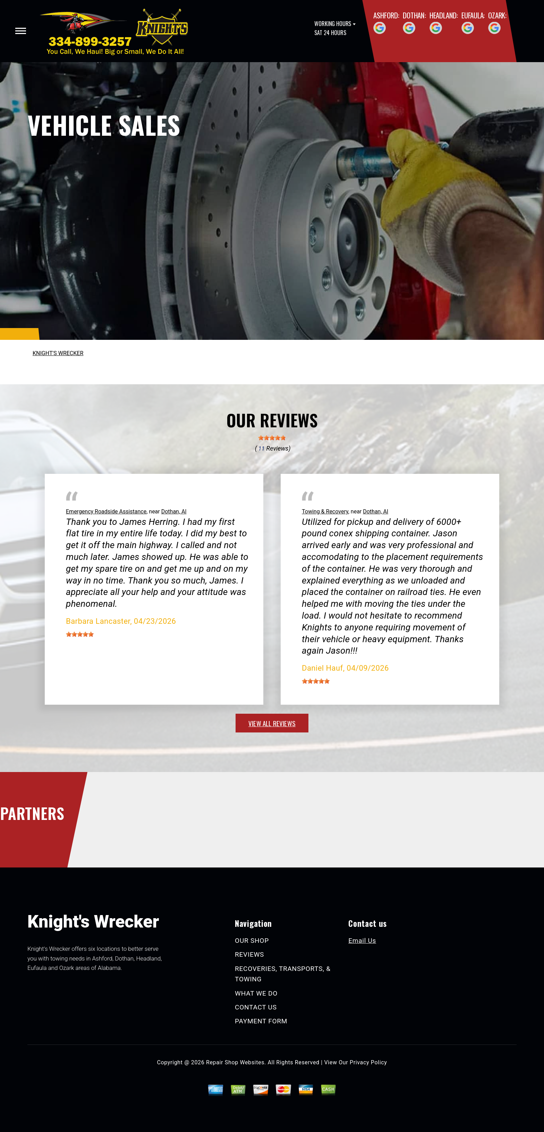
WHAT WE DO (256, 993)
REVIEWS (249, 954)
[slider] (272, 438)
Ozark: (497, 15)
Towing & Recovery (325, 511)
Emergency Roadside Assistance (106, 511)
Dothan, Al (174, 511)
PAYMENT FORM (261, 1021)
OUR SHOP (252, 941)
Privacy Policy (368, 1062)
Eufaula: (473, 15)
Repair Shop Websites (235, 1062)
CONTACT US (256, 1007)
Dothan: (414, 15)
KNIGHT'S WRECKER (58, 353)
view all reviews (272, 723)
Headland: (444, 15)
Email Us (362, 940)
